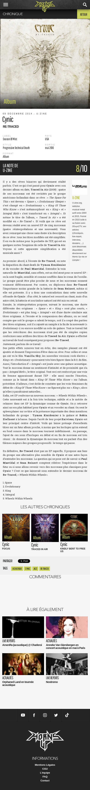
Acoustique (17, 568)
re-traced (45, 568)
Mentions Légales (45, 764)
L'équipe (45, 772)
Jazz (35, 568)
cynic (27, 568)
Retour (83, 14)
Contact (45, 780)
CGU (45, 768)
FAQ (45, 776)
